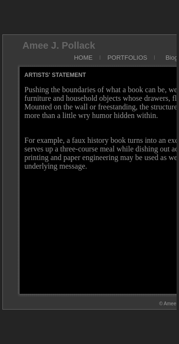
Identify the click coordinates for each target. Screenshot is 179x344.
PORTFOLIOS (127, 57)
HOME (83, 57)
